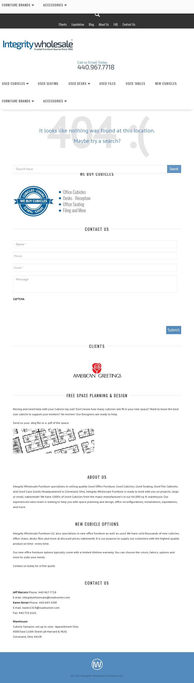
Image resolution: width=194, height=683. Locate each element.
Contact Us (128, 24)
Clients (63, 24)
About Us (104, 24)
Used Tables (135, 83)
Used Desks (77, 83)
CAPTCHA (18, 299)
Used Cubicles (13, 83)
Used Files (107, 83)
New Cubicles (166, 83)
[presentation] (48, 313)
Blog (91, 24)
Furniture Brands (16, 100)
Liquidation (78, 24)
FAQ (116, 24)
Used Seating (48, 83)
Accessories (53, 100)
